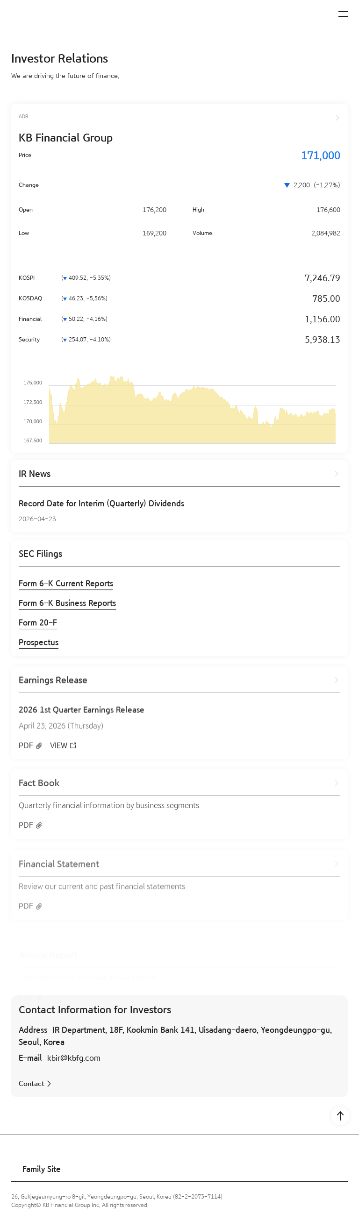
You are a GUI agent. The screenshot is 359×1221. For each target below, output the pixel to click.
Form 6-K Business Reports (67, 606)
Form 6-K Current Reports (66, 586)
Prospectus (38, 645)
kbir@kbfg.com (74, 1058)
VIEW (58, 755)
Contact (31, 1083)
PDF (26, 755)
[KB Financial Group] (53, 16)
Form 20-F (38, 626)
